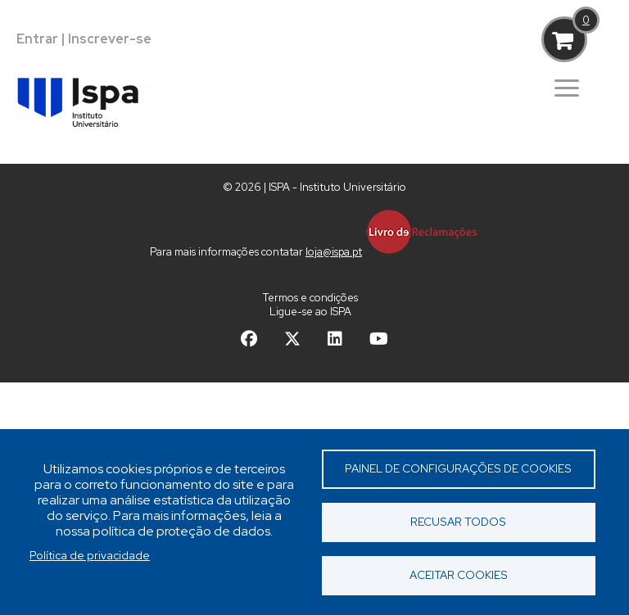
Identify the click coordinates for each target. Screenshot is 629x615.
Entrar (37, 38)
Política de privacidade (89, 555)
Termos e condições (310, 298)
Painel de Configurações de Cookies (458, 468)
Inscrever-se (110, 38)
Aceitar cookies (459, 575)
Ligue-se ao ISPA (310, 312)
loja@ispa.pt (333, 252)
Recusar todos (458, 521)
